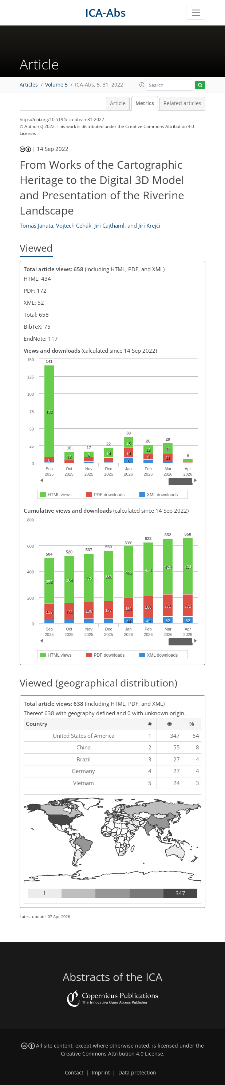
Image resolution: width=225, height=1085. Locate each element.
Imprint (101, 1072)
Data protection (137, 1072)
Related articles (182, 103)
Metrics (144, 103)
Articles (29, 84)
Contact (74, 1072)
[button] (142, 84)
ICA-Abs (105, 12)
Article (118, 103)
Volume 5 (56, 84)
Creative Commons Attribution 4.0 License (112, 1053)
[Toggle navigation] (195, 13)
